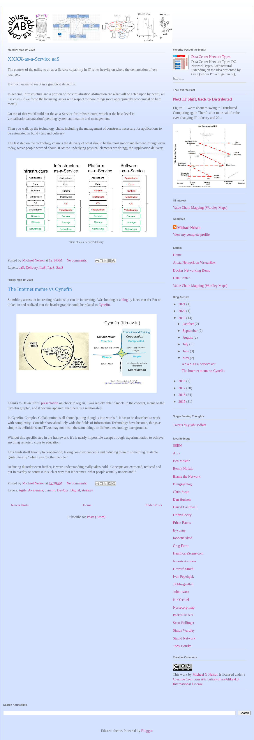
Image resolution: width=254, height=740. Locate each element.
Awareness (35, 490)
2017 (182, 388)
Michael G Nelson (205, 674)
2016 (182, 395)
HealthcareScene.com (188, 553)
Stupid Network (184, 638)
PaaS (51, 267)
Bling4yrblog (182, 484)
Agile (22, 490)
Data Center (181, 278)
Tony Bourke (182, 646)
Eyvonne (179, 530)
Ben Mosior (181, 461)
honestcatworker (184, 561)
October (189, 324)
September (190, 330)
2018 (182, 381)
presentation (49, 403)
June (186, 351)
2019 (182, 318)
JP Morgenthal (183, 584)
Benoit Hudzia (183, 468)
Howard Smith (183, 569)
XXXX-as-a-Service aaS (34, 59)
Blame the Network (186, 476)
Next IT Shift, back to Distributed (202, 99)
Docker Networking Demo (191, 270)
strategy (87, 490)
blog (125, 300)
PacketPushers (183, 615)
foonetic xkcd (182, 538)
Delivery (32, 267)
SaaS (59, 267)
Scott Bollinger (183, 623)
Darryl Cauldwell (185, 507)
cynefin (50, 490)
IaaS (42, 267)
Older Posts (154, 505)
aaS (21, 267)
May (186, 358)
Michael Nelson (188, 228)
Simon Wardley (184, 630)
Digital (75, 490)
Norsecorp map (183, 607)
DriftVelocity (182, 515)
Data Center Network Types (210, 56)
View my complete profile (191, 234)
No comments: (77, 260)
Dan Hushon (181, 499)
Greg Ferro (181, 545)
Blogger (146, 731)
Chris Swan (181, 492)
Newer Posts (19, 505)
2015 (182, 401)
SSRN (177, 445)
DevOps (63, 490)
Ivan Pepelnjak (183, 576)
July (186, 344)
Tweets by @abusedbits (189, 425)
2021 (182, 304)
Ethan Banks (182, 523)
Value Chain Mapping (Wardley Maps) (200, 207)
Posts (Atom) (96, 517)
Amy (176, 453)
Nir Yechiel (181, 600)
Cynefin (104, 305)
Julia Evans (181, 592)
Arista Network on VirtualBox (194, 262)
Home (87, 505)
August (188, 337)
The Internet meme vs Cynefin (40, 289)
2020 (182, 311)
